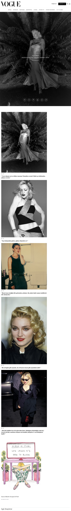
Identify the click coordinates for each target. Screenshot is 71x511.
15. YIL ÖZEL (60, 9)
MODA (9, 9)
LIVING (35, 9)
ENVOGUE (22, 9)
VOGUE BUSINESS (50, 9)
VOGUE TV (41, 9)
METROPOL (29, 9)
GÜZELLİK (15, 9)
